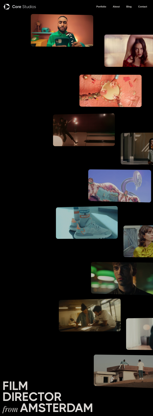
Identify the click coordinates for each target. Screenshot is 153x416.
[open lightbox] (64, 31)
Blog (129, 6)
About (116, 6)
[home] (20, 6)
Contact (142, 6)
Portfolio (101, 6)
